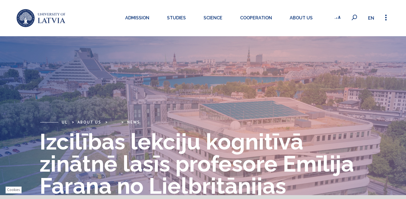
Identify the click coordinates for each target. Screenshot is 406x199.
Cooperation (256, 17)
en (371, 18)
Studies (176, 17)
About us (301, 17)
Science (213, 17)
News (133, 122)
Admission (137, 17)
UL (65, 122)
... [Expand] (114, 122)
